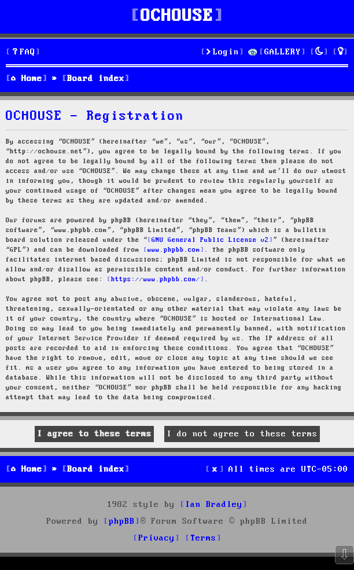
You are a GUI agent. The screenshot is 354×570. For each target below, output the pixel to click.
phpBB (122, 521)
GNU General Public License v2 (210, 240)
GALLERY (282, 52)
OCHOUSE (177, 16)
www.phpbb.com (174, 250)
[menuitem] (23, 52)
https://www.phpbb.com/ (155, 279)
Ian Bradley (213, 504)
